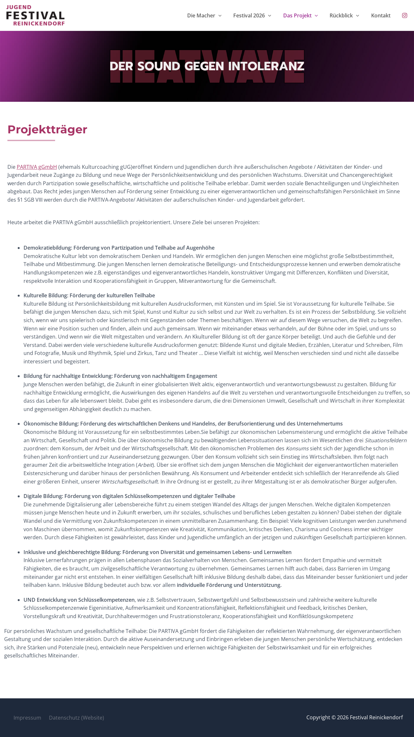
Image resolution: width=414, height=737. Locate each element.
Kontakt (385, 16)
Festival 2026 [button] (272, 16)
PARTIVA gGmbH (37, 168)
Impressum (25, 717)
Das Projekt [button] (315, 16)
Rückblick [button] (354, 16)
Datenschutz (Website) (71, 717)
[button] (242, 16)
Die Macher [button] (228, 16)
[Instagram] (405, 16)
